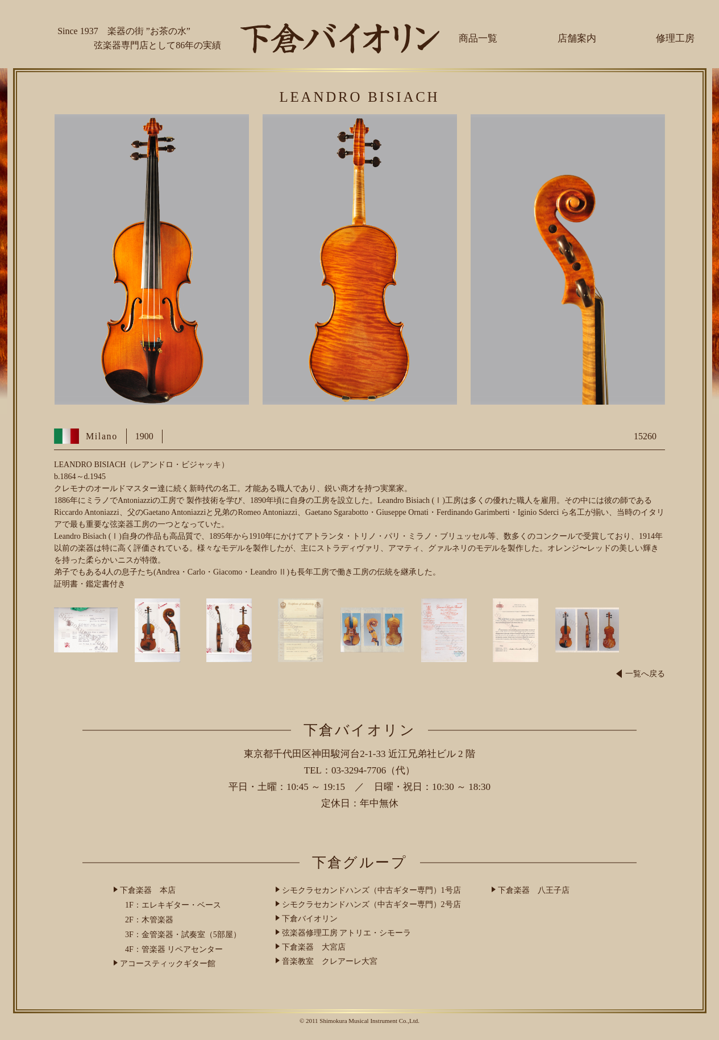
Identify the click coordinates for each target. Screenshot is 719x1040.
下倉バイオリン (310, 918)
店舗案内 (577, 38)
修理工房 (675, 38)
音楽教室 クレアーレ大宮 (329, 961)
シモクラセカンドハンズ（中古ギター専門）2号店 (371, 904)
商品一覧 (478, 38)
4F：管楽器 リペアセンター (174, 949)
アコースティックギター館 (167, 963)
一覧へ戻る (640, 673)
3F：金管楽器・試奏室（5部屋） (183, 934)
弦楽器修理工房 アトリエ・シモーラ (347, 933)
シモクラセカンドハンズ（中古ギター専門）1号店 (371, 890)
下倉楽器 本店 (148, 890)
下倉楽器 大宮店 (314, 947)
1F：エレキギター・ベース (173, 905)
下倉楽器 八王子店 (534, 890)
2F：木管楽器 (149, 920)
